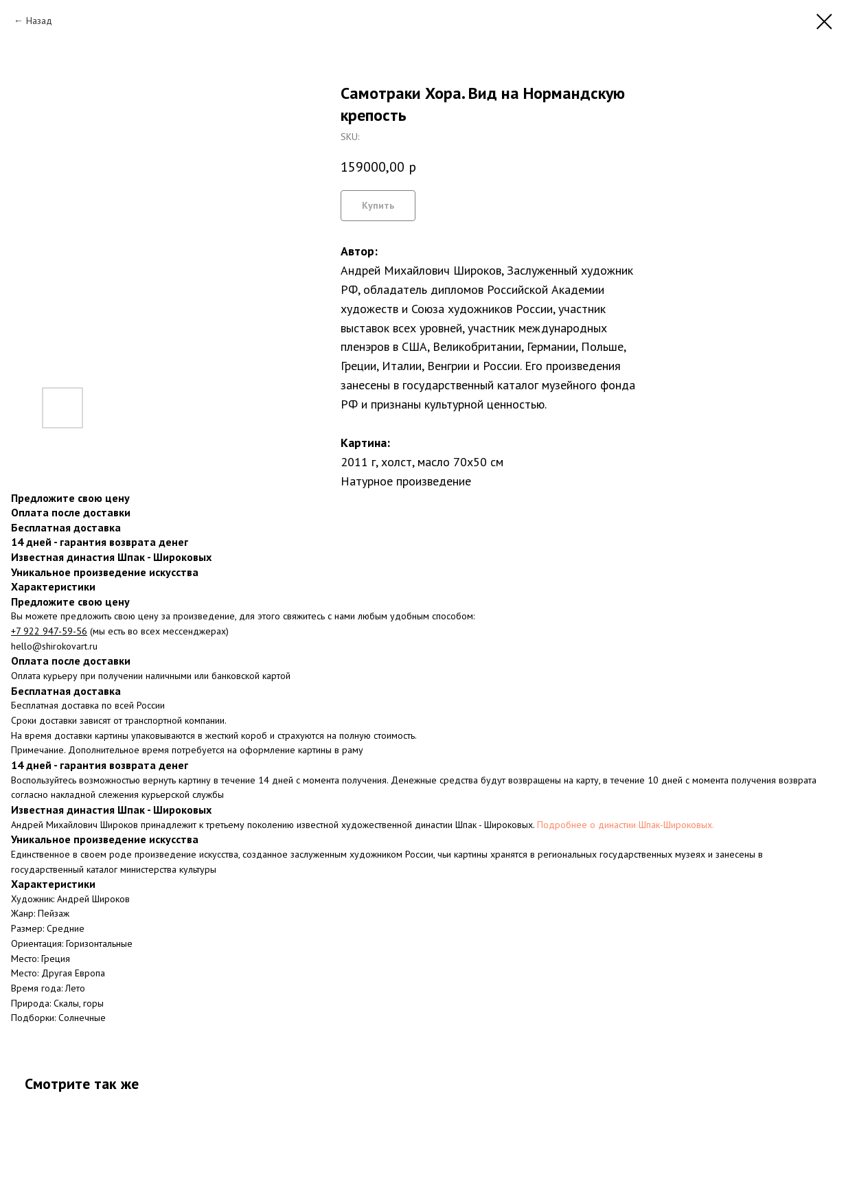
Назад (39, 20)
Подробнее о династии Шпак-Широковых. (625, 824)
